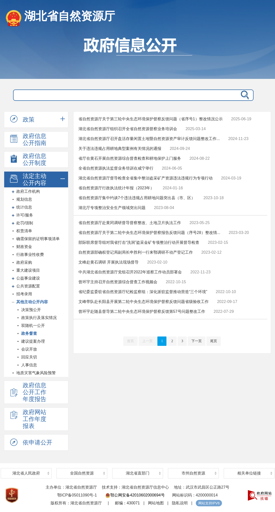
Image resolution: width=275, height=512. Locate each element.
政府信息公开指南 (27, 139)
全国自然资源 (82, 473)
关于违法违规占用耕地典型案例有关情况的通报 (119, 148)
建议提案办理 (33, 341)
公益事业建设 (28, 278)
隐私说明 (180, 503)
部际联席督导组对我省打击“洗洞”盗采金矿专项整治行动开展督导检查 (139, 242)
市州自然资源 (193, 473)
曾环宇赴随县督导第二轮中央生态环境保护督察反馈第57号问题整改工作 (141, 311)
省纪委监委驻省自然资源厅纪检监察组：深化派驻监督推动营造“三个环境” (142, 292)
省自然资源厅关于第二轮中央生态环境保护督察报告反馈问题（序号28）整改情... (149, 232)
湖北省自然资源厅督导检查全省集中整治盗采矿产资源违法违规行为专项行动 (145, 178)
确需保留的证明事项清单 (38, 239)
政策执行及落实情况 (39, 318)
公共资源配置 (28, 286)
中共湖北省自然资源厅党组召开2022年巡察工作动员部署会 (130, 272)
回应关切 (29, 357)
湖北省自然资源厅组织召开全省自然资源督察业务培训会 (127, 129)
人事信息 (29, 365)
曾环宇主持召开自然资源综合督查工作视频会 (117, 282)
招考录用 (24, 294)
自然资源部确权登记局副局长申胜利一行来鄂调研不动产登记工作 (135, 252)
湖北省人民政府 (26, 473)
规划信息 (24, 199)
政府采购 (24, 262)
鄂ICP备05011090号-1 (77, 495)
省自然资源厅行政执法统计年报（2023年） (116, 188)
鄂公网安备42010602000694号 (135, 495)
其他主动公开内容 (32, 302)
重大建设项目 (28, 270)
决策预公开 (31, 310)
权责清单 (24, 231)
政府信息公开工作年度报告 (27, 392)
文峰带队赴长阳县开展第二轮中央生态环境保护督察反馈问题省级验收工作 (143, 302)
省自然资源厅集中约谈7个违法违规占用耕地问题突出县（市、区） (136, 198)
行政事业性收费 (30, 254)
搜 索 (244, 95)
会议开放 (29, 349)
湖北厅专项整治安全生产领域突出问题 (112, 208)
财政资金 (24, 247)
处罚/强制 (24, 223)
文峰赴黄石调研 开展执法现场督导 (108, 262)
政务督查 (29, 333)
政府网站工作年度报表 (27, 419)
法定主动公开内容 (27, 179)
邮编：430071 (127, 503)
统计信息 (24, 207)
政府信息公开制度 (27, 159)
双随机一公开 (33, 325)
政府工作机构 (28, 191)
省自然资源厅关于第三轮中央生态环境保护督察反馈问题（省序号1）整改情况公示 (150, 119)
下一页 (196, 341)
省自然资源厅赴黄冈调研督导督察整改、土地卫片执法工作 (129, 223)
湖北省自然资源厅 (69, 16)
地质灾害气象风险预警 (36, 373)
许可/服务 (24, 215)
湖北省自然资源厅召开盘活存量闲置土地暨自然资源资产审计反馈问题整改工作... (149, 139)
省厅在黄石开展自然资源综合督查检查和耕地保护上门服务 (129, 158)
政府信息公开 (137, 55)
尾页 (213, 341)
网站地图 (156, 503)
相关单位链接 (249, 473)
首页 (130, 341)
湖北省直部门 (137, 473)
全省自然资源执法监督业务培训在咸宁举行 (115, 168)
